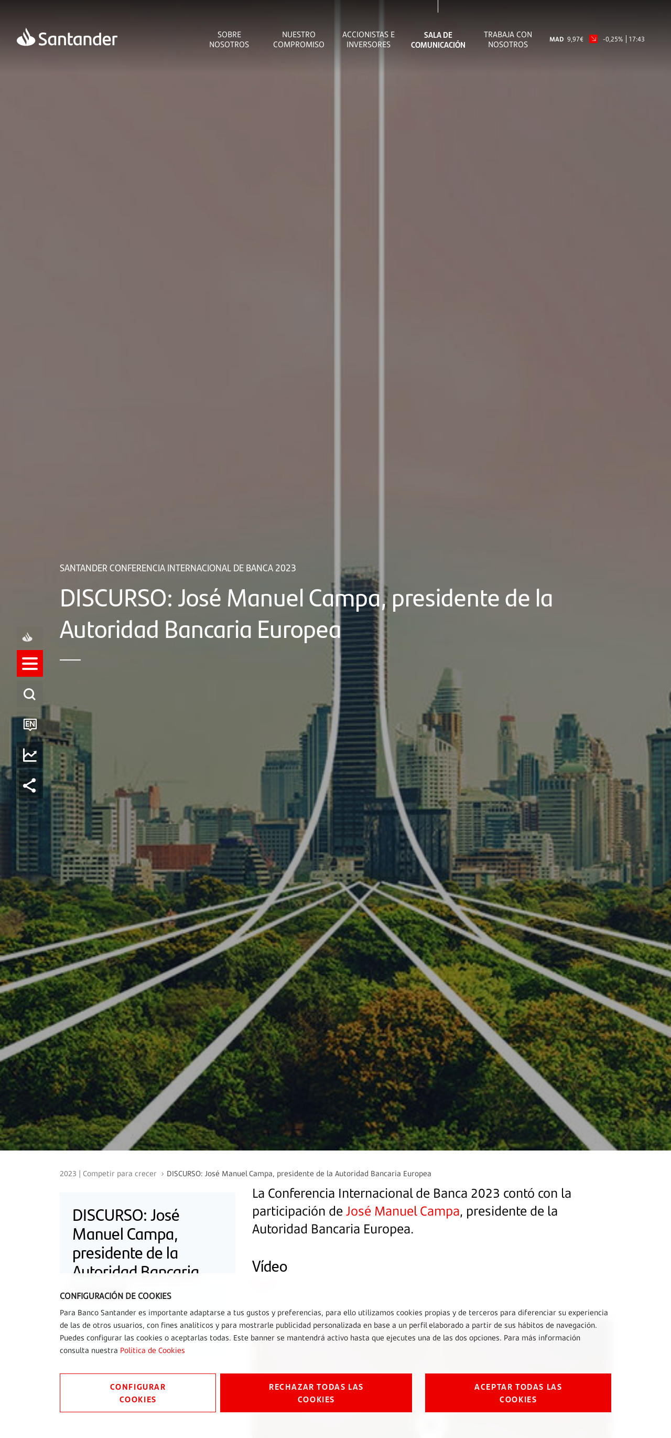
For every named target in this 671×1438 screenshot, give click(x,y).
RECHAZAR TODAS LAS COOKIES (316, 1392)
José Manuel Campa (403, 1210)
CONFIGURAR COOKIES (138, 1392)
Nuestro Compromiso (298, 39)
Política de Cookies (152, 1350)
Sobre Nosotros (229, 39)
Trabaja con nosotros (508, 39)
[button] (30, 672)
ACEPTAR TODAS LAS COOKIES (518, 1392)
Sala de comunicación (438, 39)
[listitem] (30, 672)
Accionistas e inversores (368, 39)
